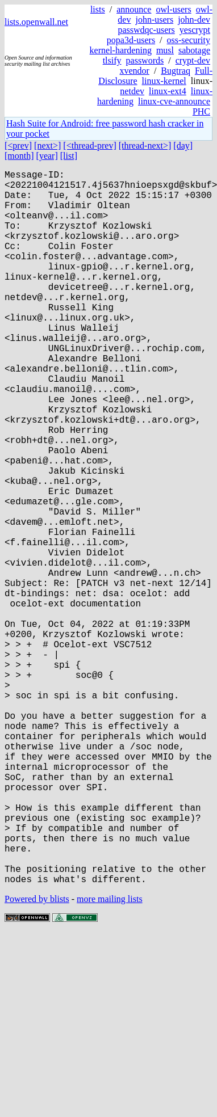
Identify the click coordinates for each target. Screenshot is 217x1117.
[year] (47, 156)
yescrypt (195, 30)
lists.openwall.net (36, 22)
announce (133, 9)
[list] (68, 156)
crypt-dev (193, 60)
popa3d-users (131, 40)
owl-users (173, 9)
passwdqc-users (146, 30)
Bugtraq (175, 70)
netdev (132, 91)
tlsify (112, 60)
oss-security (188, 40)
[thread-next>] (145, 145)
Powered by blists (37, 1058)
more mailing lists (110, 1058)
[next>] (47, 145)
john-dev (194, 19)
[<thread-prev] (89, 145)
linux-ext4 (167, 91)
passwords (145, 60)
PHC (201, 111)
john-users (154, 19)
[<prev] (18, 145)
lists (97, 9)
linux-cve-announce (174, 101)
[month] (19, 156)
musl (165, 50)
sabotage (194, 50)
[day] (183, 145)
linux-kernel (164, 81)
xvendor (134, 70)
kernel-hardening (121, 50)
